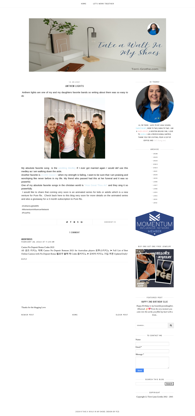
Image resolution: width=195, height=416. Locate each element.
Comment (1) (110, 222)
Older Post (122, 315)
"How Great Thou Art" (96, 185)
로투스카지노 (102, 250)
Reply (24, 259)
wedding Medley (67, 168)
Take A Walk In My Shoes (93, 412)
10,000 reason (48, 175)
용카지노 (82, 253)
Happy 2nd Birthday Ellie (155, 301)
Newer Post (27, 315)
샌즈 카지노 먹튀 (34, 250)
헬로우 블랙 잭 (64, 253)
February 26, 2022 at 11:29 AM (38, 242)
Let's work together (103, 4)
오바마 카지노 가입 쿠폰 (101, 253)
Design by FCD (112, 412)
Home (83, 4)
